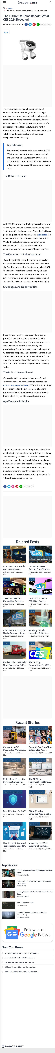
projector (42, 234)
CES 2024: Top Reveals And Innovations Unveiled (14, 569)
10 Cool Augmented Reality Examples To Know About (35, 871)
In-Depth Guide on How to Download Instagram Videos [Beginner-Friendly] (19, 958)
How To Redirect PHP (25, 903)
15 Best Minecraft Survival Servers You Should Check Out (20, 967)
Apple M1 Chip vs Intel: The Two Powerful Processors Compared (21, 972)
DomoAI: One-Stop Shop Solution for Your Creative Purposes (40, 750)
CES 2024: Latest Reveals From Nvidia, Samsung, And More (39, 569)
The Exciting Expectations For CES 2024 (39, 665)
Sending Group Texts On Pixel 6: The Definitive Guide (34, 893)
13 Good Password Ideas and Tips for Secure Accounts (19, 962)
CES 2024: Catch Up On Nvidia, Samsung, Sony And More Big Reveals (14, 633)
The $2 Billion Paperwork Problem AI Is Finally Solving (39, 782)
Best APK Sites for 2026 (14, 811)
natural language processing (16, 385)
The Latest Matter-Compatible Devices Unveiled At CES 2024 (13, 601)
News (6, 32)
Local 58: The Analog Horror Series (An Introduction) (31, 914)
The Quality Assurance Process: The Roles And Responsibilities (21, 953)
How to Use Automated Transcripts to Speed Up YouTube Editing (14, 846)
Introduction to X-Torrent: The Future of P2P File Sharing (34, 882)
